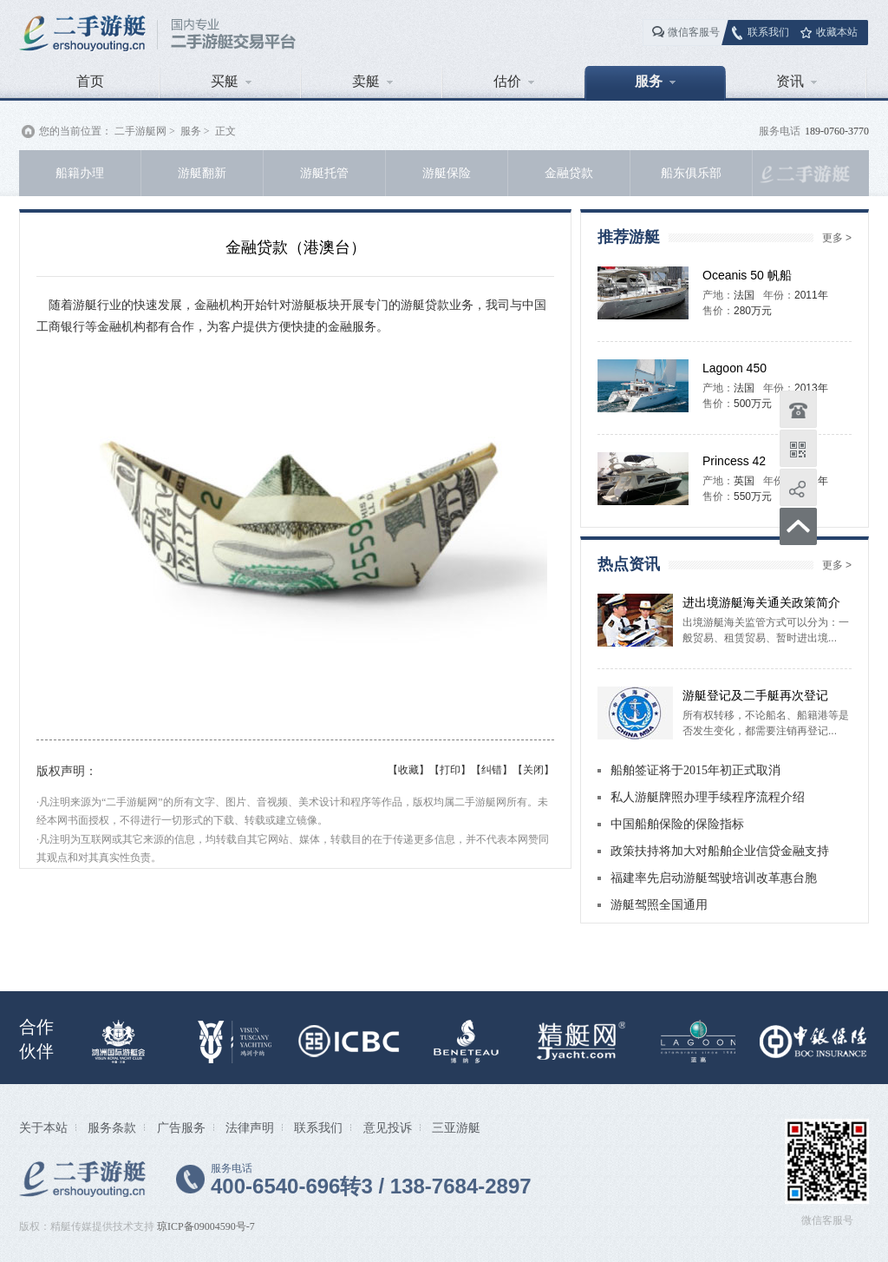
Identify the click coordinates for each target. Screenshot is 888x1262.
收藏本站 (837, 32)
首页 (90, 81)
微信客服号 (694, 32)
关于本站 (43, 1127)
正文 (225, 131)
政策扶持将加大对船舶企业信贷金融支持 (719, 851)
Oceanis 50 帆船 (747, 275)
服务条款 (112, 1127)
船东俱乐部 (691, 173)
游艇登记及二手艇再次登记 (755, 695)
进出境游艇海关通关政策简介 (761, 602)
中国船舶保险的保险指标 (677, 824)
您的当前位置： (75, 131)
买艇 (231, 81)
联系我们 (768, 32)
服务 (655, 81)
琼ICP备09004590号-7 (206, 1226)
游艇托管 (324, 173)
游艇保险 (446, 173)
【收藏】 (408, 770)
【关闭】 (533, 770)
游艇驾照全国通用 (659, 904)
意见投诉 (387, 1127)
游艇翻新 (202, 173)
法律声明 (249, 1127)
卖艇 (372, 81)
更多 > (837, 238)
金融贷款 (569, 173)
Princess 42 (734, 461)
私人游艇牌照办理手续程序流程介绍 (707, 797)
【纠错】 (492, 770)
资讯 (796, 81)
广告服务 (181, 1127)
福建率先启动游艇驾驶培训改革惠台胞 (713, 877)
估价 (513, 81)
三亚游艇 (456, 1127)
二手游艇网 (140, 131)
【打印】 (450, 770)
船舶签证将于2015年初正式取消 (695, 770)
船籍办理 (80, 173)
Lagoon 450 (734, 368)
